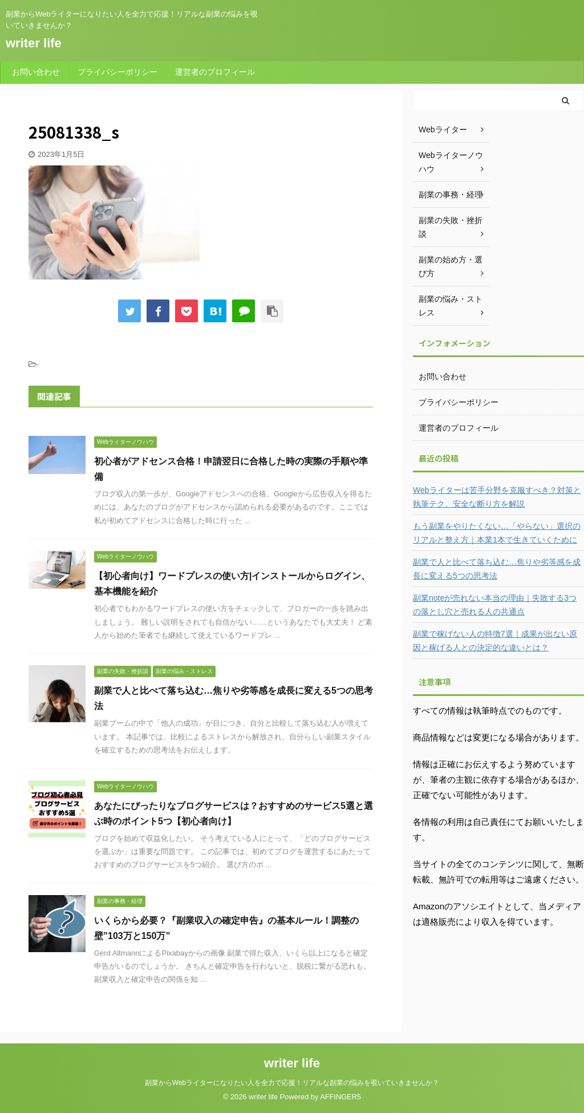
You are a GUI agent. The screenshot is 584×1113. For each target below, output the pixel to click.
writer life (34, 43)
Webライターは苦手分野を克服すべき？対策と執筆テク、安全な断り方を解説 (497, 496)
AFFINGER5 (340, 1096)
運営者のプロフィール (215, 71)
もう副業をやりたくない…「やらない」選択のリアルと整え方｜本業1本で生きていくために (497, 532)
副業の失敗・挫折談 (450, 227)
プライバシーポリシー (117, 71)
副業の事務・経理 (450, 194)
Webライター (443, 129)
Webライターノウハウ (451, 162)
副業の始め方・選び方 (450, 266)
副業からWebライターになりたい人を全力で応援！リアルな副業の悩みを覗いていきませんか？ (292, 1083)
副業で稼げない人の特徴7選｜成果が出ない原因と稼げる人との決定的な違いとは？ (495, 640)
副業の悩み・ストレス (450, 305)
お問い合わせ (36, 71)
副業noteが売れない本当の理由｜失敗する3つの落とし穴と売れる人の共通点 (495, 604)
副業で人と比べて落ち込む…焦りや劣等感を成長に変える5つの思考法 (497, 568)
